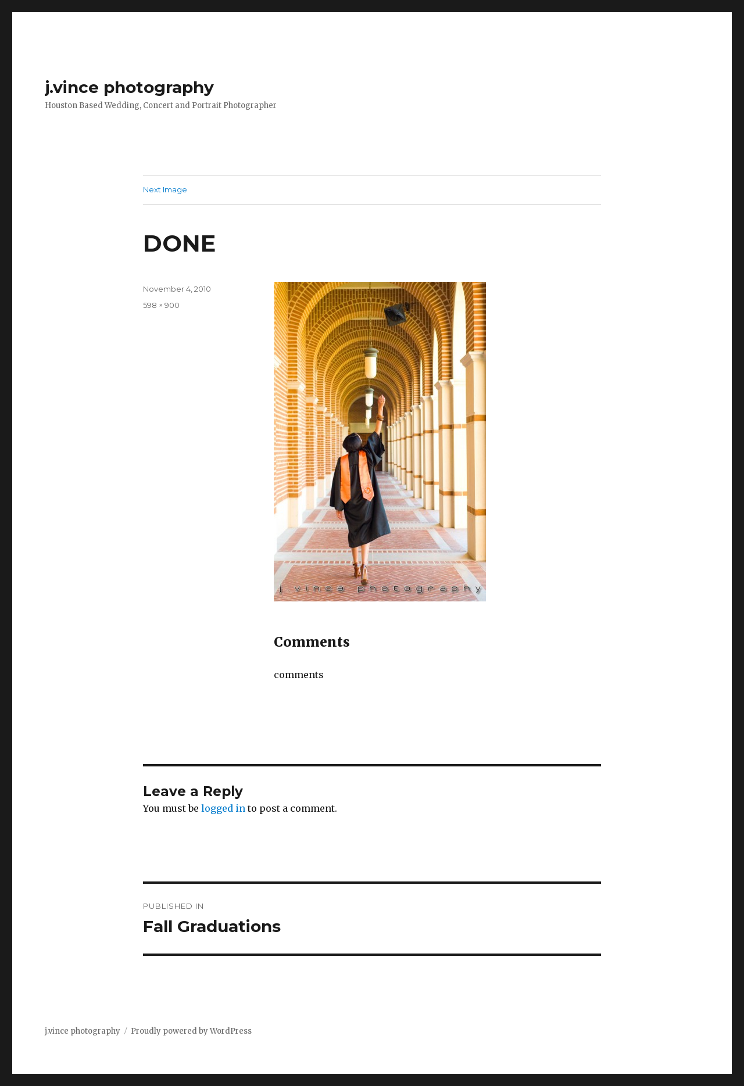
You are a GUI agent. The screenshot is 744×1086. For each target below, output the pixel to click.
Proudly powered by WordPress (191, 1031)
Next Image (165, 189)
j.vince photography (129, 87)
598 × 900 (161, 305)
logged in (223, 808)
